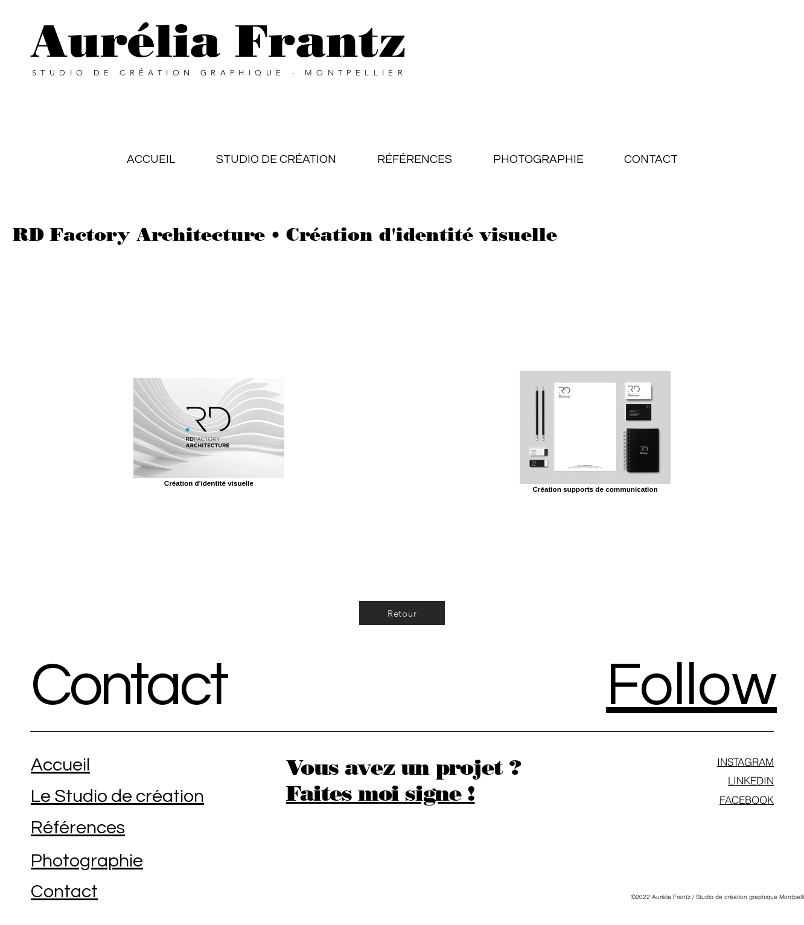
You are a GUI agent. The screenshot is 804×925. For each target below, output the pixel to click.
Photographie (87, 860)
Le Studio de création (117, 796)
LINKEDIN (751, 780)
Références (78, 827)
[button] (415, 154)
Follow (691, 686)
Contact (128, 686)
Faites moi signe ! (380, 793)
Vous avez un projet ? (403, 767)
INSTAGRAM (745, 761)
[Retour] (402, 613)
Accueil (60, 764)
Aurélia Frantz (218, 40)
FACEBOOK (746, 799)
